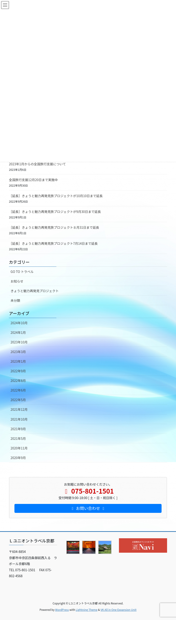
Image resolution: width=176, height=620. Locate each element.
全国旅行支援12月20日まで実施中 (33, 179)
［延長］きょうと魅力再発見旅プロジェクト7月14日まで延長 (53, 243)
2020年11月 (19, 448)
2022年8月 (18, 380)
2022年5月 (18, 399)
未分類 (15, 300)
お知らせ (17, 281)
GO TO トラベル (22, 271)
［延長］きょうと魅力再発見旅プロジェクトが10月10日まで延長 (56, 195)
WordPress (62, 610)
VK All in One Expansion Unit (119, 610)
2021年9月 (18, 429)
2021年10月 (19, 419)
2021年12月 (19, 409)
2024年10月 (19, 323)
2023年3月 (18, 351)
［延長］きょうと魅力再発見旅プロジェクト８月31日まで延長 (54, 227)
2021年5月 (18, 438)
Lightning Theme (86, 610)
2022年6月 (18, 390)
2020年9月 (18, 457)
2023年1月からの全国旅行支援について (37, 164)
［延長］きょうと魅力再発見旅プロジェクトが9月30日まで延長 (55, 211)
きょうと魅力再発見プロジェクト (35, 290)
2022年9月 (18, 371)
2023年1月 (18, 361)
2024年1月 (18, 332)
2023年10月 (19, 342)
